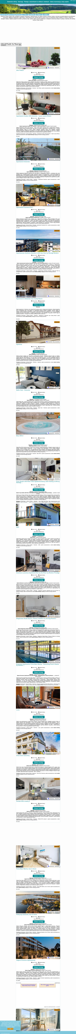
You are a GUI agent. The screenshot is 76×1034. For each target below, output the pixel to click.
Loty (25, 14)
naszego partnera (27, 89)
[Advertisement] (38, 31)
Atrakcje (39, 14)
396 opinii (42, 80)
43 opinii (45, 217)
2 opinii (46, 970)
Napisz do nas (51, 1031)
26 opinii (44, 811)
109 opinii (41, 354)
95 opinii (40, 537)
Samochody (32, 14)
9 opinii (44, 400)
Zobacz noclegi (38, 77)
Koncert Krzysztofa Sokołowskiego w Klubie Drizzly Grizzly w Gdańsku (28, 985)
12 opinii (58, 492)
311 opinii (44, 765)
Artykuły (45, 14)
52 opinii (46, 924)
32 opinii (51, 126)
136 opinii (54, 263)
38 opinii (46, 879)
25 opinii (54, 583)
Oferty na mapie (11, 14)
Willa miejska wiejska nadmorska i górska (47, 985)
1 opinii (42, 446)
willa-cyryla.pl (73, 0)
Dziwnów (57, 48)
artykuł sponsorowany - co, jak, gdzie (54, 1006)
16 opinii (53, 628)
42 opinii (44, 171)
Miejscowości (18, 14)
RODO (13, 1026)
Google (18, 1021)
